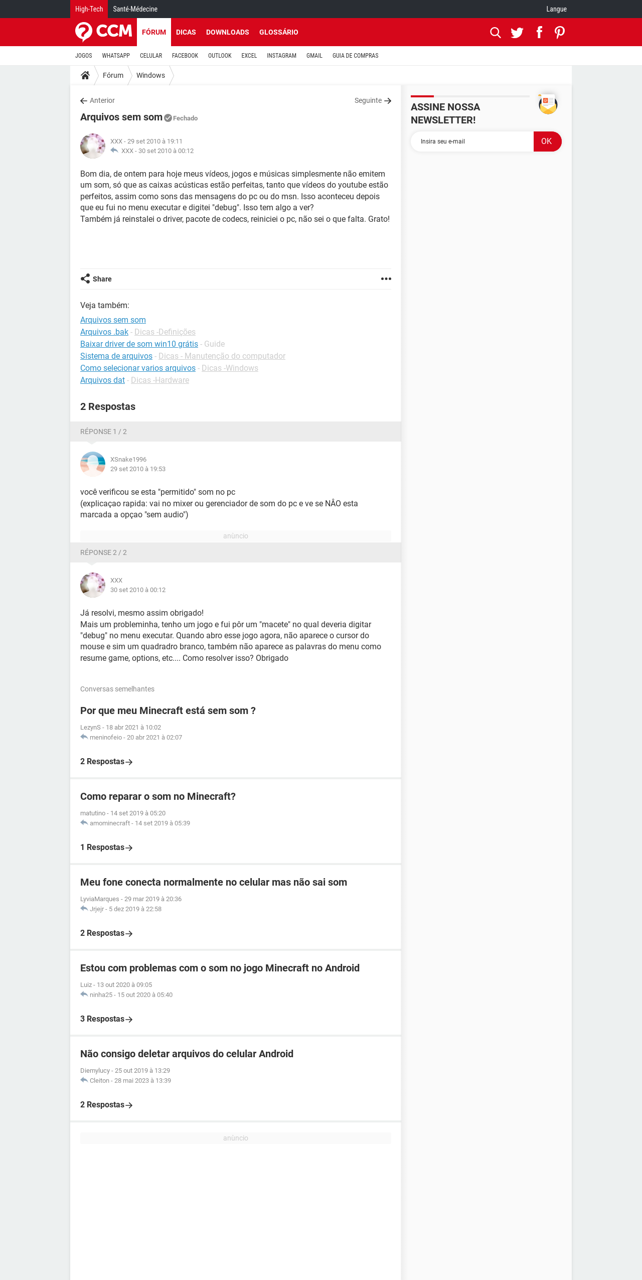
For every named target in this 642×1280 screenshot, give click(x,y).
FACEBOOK (185, 55)
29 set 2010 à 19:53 (138, 469)
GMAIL (314, 55)
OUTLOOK (220, 55)
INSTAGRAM (281, 55)
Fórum (154, 32)
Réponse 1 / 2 (103, 432)
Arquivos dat (102, 380)
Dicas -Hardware (160, 380)
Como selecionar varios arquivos (138, 368)
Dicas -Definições (165, 332)
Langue (557, 9)
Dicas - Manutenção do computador (221, 356)
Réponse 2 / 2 (103, 552)
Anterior (102, 100)
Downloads (227, 32)
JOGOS (83, 55)
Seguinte (368, 100)
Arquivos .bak (104, 332)
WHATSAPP (116, 55)
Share (102, 279)
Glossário (278, 32)
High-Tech (89, 9)
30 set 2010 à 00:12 (166, 151)
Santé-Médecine (135, 9)
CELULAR (151, 55)
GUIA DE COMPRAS (355, 55)
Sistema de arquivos (116, 356)
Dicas (186, 32)
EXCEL (249, 55)
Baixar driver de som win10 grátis (139, 344)
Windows (150, 75)
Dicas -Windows (230, 368)
